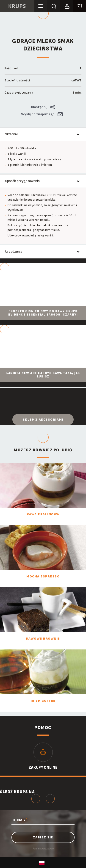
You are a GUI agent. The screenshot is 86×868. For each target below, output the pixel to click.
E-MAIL (20, 820)
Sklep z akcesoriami (43, 420)
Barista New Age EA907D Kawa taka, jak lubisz (43, 375)
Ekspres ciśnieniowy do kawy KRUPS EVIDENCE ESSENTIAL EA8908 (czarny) (43, 313)
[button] (66, 5)
